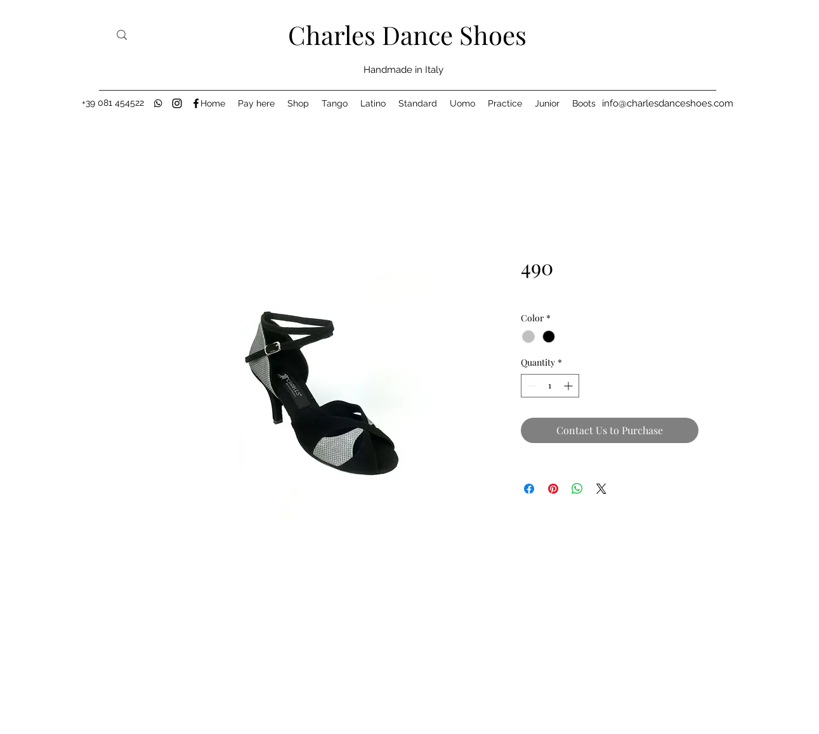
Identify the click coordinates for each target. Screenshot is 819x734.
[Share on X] (601, 488)
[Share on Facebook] (529, 488)
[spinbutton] (550, 386)
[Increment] (569, 386)
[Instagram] (177, 103)
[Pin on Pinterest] (553, 488)
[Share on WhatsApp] (577, 488)
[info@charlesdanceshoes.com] (667, 103)
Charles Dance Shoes (407, 34)
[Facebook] (196, 103)
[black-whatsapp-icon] (158, 103)
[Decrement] (531, 386)
